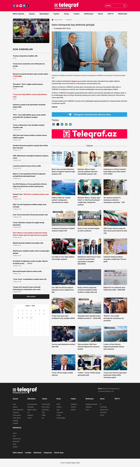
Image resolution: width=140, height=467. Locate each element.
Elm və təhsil (45, 407)
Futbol (102, 415)
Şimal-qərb (16, 441)
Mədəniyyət (88, 14)
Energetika (30, 407)
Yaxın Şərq (59, 412)
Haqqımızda (48, 453)
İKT (28, 412)
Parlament (16, 412)
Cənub (15, 433)
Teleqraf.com (75, 81)
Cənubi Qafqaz (60, 418)
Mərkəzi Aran (17, 438)
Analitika (15, 423)
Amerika (58, 407)
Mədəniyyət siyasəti (91, 404)
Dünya (66, 14)
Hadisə (76, 14)
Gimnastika (103, 407)
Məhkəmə (74, 404)
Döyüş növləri (104, 409)
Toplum (56, 14)
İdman (100, 14)
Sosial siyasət (46, 404)
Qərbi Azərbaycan (18, 409)
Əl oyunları (103, 412)
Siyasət (32, 14)
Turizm (29, 418)
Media (44, 415)
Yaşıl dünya (45, 409)
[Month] (28, 306)
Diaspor (15, 407)
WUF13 (110, 14)
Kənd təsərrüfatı (32, 404)
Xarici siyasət (17, 415)
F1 (101, 404)
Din (43, 418)
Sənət (87, 409)
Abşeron (15, 447)
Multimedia (122, 14)
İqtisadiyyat (44, 14)
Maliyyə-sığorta (32, 409)
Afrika (58, 404)
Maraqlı (73, 409)
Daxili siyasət (17, 418)
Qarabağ (15, 420)
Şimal (14, 444)
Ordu (14, 404)
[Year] (34, 305)
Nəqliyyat (30, 415)
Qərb (14, 436)
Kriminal (73, 407)
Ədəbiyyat (89, 407)
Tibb (43, 412)
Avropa (58, 415)
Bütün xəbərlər (18, 14)
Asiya (58, 409)
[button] (27, 41)
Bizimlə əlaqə (58, 453)
